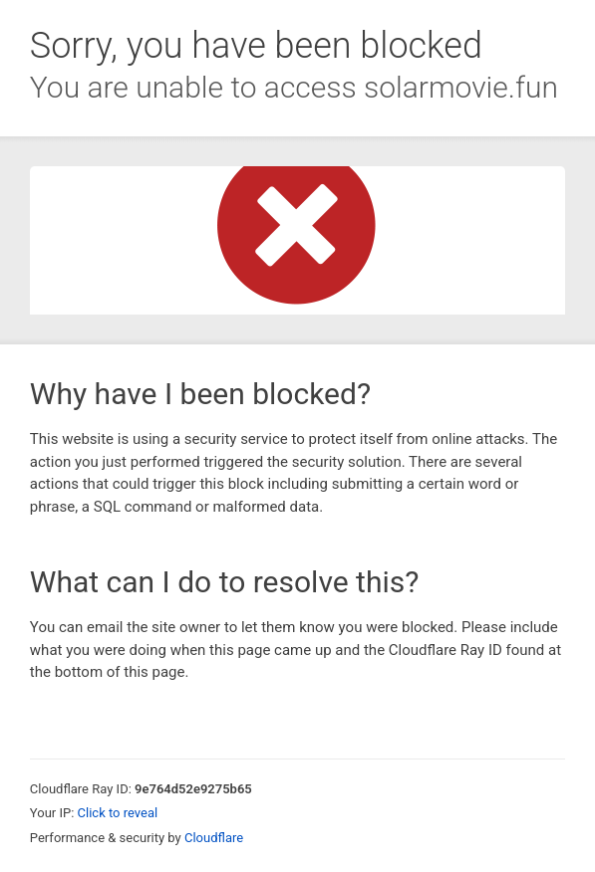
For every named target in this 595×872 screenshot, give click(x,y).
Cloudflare (213, 837)
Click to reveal (118, 812)
